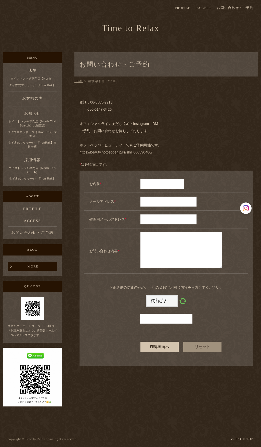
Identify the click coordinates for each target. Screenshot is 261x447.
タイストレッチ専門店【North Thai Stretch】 (32, 170)
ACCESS (204, 8)
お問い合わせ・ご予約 (235, 8)
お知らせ (32, 113)
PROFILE (182, 8)
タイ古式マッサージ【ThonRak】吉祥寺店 (32, 144)
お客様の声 (32, 98)
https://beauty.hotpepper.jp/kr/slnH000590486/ (116, 152)
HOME (78, 81)
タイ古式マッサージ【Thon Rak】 (32, 85)
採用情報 (32, 160)
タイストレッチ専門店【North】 (32, 78)
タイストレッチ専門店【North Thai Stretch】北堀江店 (32, 123)
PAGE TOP (244, 439)
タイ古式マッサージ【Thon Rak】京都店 (32, 134)
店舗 (32, 70)
